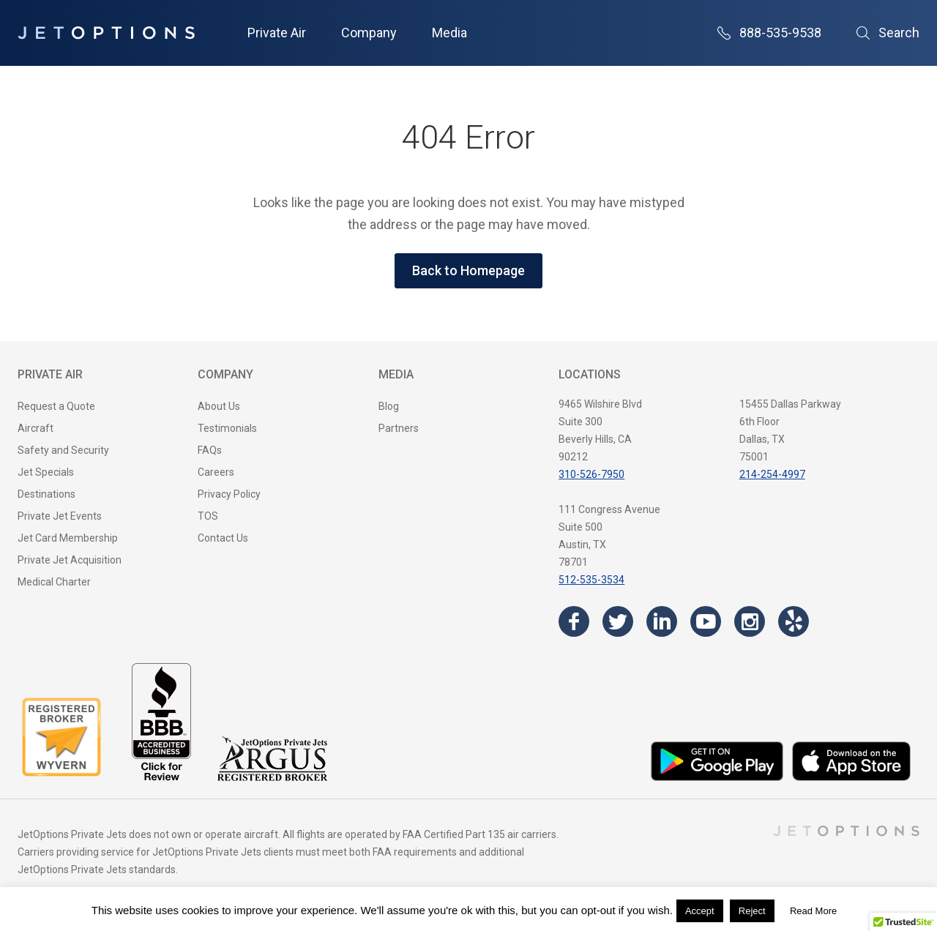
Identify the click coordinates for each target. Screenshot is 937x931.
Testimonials (227, 428)
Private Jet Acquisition (70, 560)
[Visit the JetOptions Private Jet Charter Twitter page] (617, 621)
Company (369, 32)
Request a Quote (56, 406)
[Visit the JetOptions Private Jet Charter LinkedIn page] (661, 621)
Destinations (46, 494)
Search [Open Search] (887, 32)
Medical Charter (54, 582)
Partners (398, 428)
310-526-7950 (591, 474)
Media (449, 32)
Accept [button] (699, 910)
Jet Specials (46, 472)
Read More (813, 910)
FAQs (210, 450)
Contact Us (223, 538)
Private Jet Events (60, 516)
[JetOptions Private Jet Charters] (106, 33)
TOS (208, 516)
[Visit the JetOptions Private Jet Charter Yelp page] (793, 621)
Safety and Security (63, 450)
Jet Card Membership (68, 538)
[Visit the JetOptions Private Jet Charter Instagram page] (749, 621)
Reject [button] (752, 910)
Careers (216, 472)
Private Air (276, 32)
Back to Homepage (468, 270)
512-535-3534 (591, 580)
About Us (219, 406)
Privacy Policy (229, 494)
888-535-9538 (769, 32)
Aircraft (35, 428)
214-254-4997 (772, 474)
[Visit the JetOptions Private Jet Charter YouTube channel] (705, 621)
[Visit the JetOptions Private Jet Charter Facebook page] (574, 621)
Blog (388, 406)
